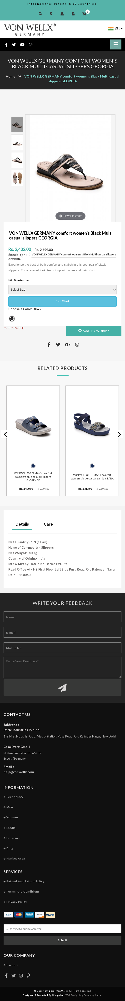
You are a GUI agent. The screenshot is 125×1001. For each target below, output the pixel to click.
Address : (11, 725)
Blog (8, 848)
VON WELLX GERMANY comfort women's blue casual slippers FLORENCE (33, 476)
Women (11, 817)
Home (10, 76)
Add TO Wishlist (93, 331)
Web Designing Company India (83, 995)
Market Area (14, 858)
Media (10, 828)
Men (8, 807)
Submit (62, 940)
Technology (14, 797)
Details (22, 524)
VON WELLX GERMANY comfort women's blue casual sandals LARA (92, 476)
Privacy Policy (15, 901)
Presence (12, 838)
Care (48, 524)
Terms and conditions (22, 891)
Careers (11, 965)
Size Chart (62, 301)
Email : (9, 767)
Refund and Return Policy (24, 881)
